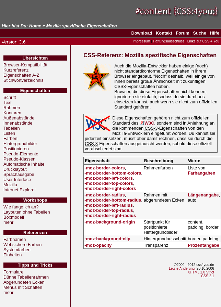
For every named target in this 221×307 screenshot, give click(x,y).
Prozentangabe (203, 245)
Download (141, 33)
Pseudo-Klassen (19, 159)
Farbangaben (201, 173)
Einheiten (12, 254)
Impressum (141, 41)
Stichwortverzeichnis (23, 80)
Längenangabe (203, 194)
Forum (182, 33)
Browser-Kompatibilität (25, 64)
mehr (8, 222)
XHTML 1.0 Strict (200, 272)
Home (35, 25)
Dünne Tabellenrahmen (26, 277)
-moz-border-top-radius (108, 210)
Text (7, 102)
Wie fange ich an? (20, 206)
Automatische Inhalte (24, 164)
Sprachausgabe (18, 174)
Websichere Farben (22, 244)
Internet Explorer (19, 189)
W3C (149, 123)
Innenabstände (18, 123)
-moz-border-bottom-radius (112, 200)
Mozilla (10, 184)
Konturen (12, 112)
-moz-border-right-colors (110, 188)
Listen (9, 133)
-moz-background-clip (107, 238)
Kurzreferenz (15, 70)
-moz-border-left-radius (108, 205)
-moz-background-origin (109, 222)
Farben (10, 138)
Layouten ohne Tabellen (26, 212)
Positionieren (16, 148)
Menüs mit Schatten (22, 287)
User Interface (17, 179)
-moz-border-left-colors (108, 178)
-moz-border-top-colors (108, 183)
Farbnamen (14, 239)
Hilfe (214, 33)
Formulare (13, 271)
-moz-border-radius (104, 194)
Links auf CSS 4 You (203, 41)
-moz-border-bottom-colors (112, 173)
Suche (199, 33)
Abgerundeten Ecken (24, 282)
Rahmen (11, 107)
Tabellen (11, 128)
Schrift (9, 97)
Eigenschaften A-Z (21, 75)
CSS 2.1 (207, 276)
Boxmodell (13, 217)
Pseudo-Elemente (20, 153)
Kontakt (164, 33)
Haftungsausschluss (169, 41)
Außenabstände (18, 117)
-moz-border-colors (104, 167)
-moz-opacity (98, 245)
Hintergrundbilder (20, 143)
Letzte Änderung (182, 268)
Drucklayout (15, 169)
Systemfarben (17, 249)
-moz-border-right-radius (110, 215)
